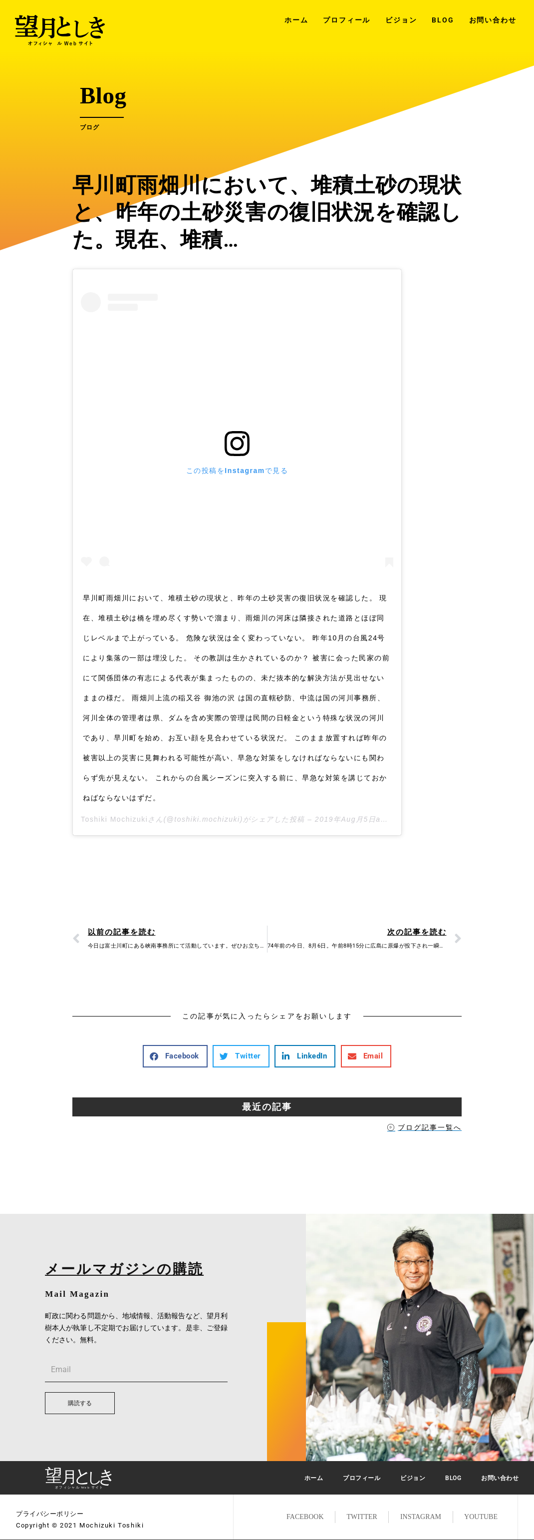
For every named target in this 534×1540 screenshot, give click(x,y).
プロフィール (346, 20)
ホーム (296, 20)
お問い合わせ (493, 20)
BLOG (443, 20)
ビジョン (401, 20)
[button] (175, 1056)
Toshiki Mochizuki (114, 819)
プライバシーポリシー (49, 1514)
